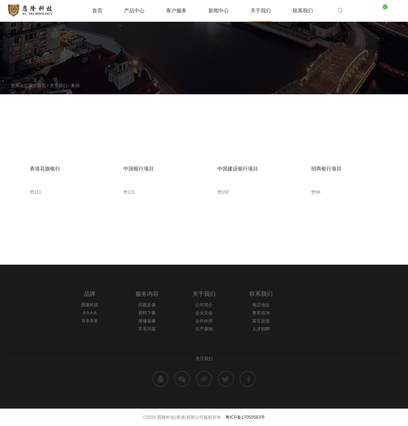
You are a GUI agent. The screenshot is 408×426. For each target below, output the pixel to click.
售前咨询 (261, 312)
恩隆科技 (89, 304)
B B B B (89, 320)
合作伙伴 (204, 320)
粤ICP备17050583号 (245, 417)
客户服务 (176, 10)
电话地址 (261, 304)
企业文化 (204, 312)
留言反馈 (261, 320)
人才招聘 (261, 328)
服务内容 (147, 294)
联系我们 (303, 10)
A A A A (90, 312)
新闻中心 (218, 10)
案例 (75, 85)
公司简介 (204, 304)
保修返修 (147, 320)
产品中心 (134, 10)
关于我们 (260, 10)
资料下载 (147, 312)
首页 (97, 10)
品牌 (89, 294)
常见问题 (147, 328)
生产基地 (204, 328)
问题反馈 (147, 304)
